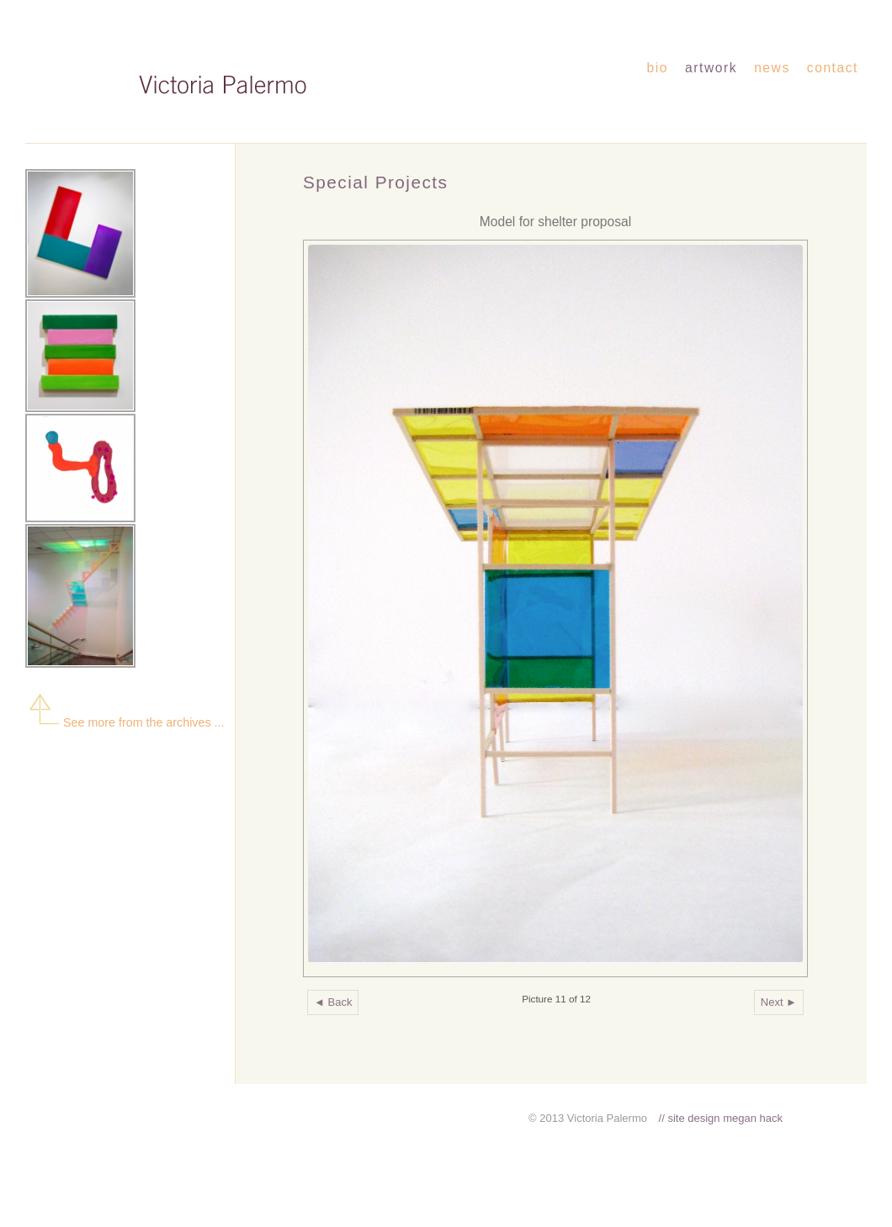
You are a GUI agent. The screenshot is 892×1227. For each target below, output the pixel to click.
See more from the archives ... (125, 722)
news (772, 68)
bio (658, 68)
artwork (711, 68)
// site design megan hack (721, 1118)
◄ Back (333, 1002)
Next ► (779, 1002)
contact (832, 68)
